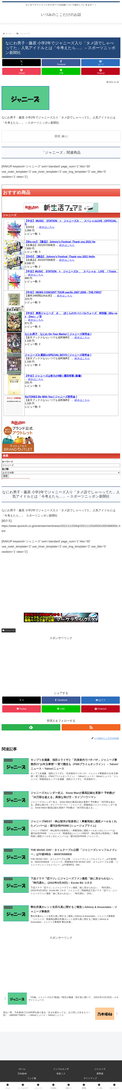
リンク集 (31, 1079)
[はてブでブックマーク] (100, 62)
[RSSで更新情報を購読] (91, 727)
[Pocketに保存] (21, 71)
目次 (57, 136)
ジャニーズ (9, 630)
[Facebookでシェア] (61, 62)
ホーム (22, 1069)
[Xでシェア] (21, 62)
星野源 (100, 1074)
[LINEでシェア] (61, 71)
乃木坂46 (22, 1074)
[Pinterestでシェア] (100, 71)
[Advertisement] (61, 585)
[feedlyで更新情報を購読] (31, 727)
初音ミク (61, 1074)
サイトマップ (90, 1079)
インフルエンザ (61, 1069)
